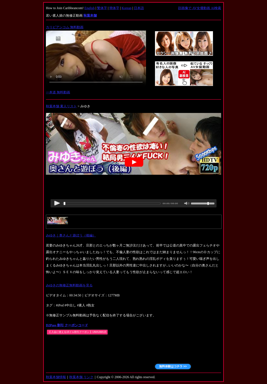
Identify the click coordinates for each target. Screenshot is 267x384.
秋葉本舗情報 (56, 377)
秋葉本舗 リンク (81, 377)
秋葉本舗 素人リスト (61, 106)
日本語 (139, 8)
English (89, 8)
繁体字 (102, 8)
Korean (126, 8)
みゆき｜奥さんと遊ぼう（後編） (71, 235)
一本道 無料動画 (58, 92)
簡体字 (114, 8)
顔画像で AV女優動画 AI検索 (199, 8)
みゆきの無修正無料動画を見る (69, 285)
